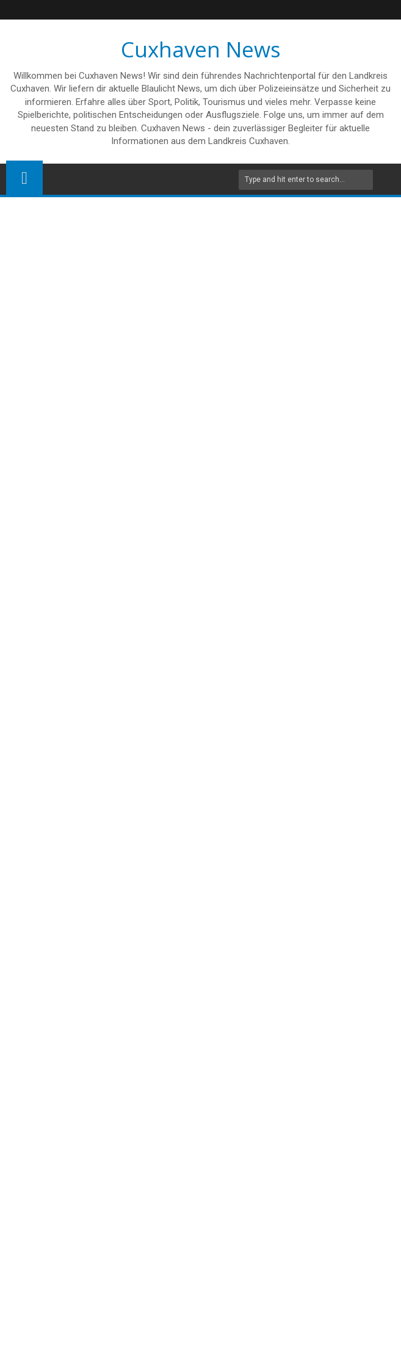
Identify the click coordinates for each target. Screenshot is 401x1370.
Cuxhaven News (201, 49)
